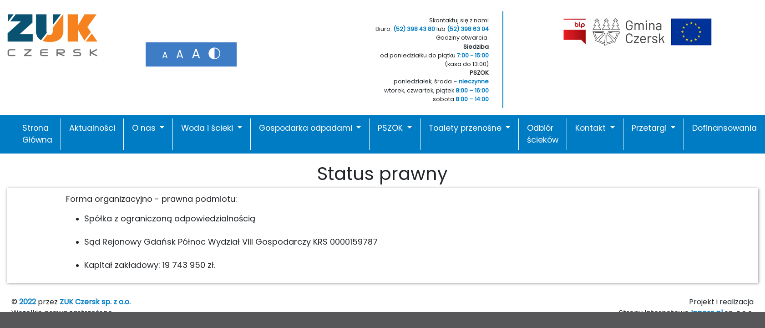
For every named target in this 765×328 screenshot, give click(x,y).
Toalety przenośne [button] (466, 128)
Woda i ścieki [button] (208, 128)
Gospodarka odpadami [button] (307, 128)
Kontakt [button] (591, 128)
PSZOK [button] (391, 128)
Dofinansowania (724, 128)
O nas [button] (145, 128)
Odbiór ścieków (542, 134)
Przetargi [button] (650, 128)
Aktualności (92, 128)
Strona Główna (37, 134)
